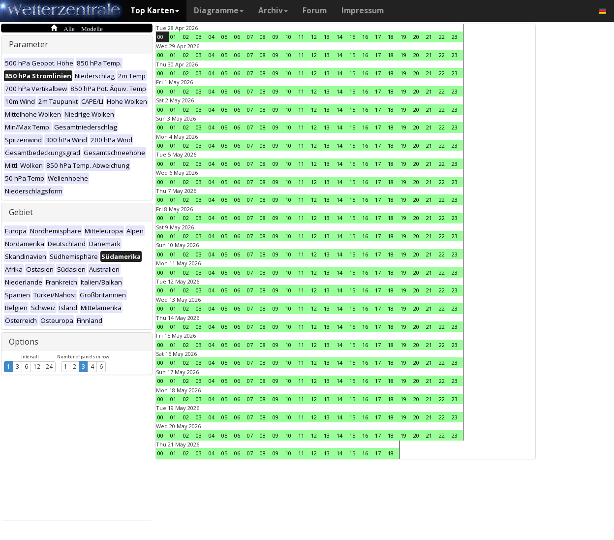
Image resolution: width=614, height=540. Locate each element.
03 (199, 36)
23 (455, 36)
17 (378, 36)
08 (263, 36)
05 (224, 36)
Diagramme (219, 10)
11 (301, 36)
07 (250, 36)
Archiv (273, 10)
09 (275, 36)
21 (429, 36)
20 (416, 36)
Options (23, 341)
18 (391, 36)
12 (36, 366)
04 (212, 36)
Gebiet (21, 212)
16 (365, 36)
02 (186, 36)
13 (327, 36)
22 (442, 36)
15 (352, 36)
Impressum (362, 10)
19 (403, 36)
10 (288, 36)
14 (339, 36)
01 (173, 36)
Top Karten (154, 10)
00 (160, 36)
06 (237, 36)
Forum (315, 10)
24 (49, 366)
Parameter (28, 44)
